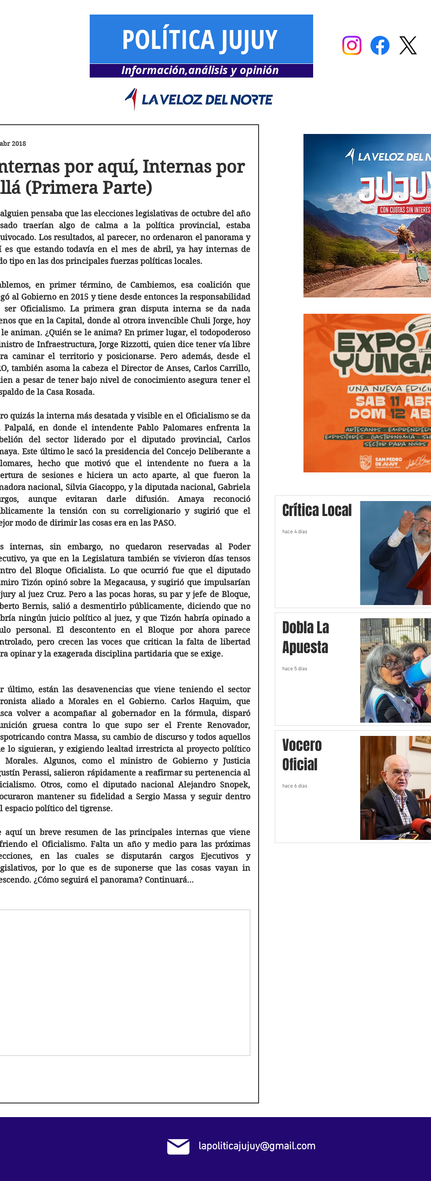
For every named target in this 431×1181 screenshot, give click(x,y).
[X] (408, 45)
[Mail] (178, 1147)
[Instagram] (352, 45)
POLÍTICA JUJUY (200, 39)
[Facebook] (380, 45)
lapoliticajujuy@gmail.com (256, 1146)
